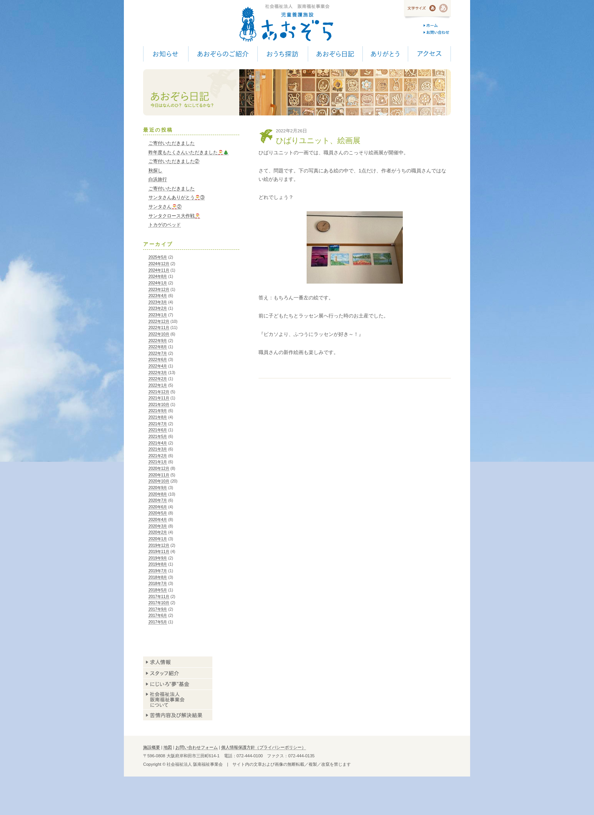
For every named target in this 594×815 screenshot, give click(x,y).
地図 (168, 747)
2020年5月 (157, 513)
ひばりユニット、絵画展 (318, 140)
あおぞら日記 (335, 54)
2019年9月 (157, 558)
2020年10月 (158, 481)
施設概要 (151, 747)
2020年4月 (157, 520)
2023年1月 (157, 315)
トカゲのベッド (164, 224)
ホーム (437, 25)
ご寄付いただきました (171, 143)
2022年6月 (157, 359)
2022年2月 (157, 379)
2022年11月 (158, 328)
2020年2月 (157, 532)
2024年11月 (158, 270)
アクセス (429, 54)
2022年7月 (157, 353)
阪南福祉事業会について (177, 699)
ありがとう (385, 54)
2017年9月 (157, 609)
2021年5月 (157, 436)
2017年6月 (157, 615)
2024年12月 (158, 264)
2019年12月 (158, 545)
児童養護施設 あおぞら (286, 23)
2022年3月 (157, 373)
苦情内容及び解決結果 (177, 714)
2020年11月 (158, 475)
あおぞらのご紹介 (222, 54)
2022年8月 (157, 347)
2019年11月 (158, 551)
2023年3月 (157, 302)
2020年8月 (157, 494)
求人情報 (177, 662)
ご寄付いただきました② (173, 161)
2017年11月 (158, 597)
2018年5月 (157, 590)
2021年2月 (157, 456)
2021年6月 (157, 430)
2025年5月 (157, 257)
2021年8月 (157, 417)
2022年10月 (158, 334)
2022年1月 (157, 385)
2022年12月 (158, 321)
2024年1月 (157, 283)
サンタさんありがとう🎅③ (176, 197)
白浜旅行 (157, 179)
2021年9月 (157, 411)
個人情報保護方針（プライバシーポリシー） (263, 747)
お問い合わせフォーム (196, 747)
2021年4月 (157, 443)
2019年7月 (157, 571)
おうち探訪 (282, 54)
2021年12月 (158, 392)
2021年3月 (157, 449)
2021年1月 (157, 462)
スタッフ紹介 (177, 673)
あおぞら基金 (177, 684)
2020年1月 (157, 539)
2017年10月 (158, 603)
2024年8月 (157, 276)
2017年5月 (157, 622)
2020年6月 (157, 507)
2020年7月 (157, 500)
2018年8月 (157, 577)
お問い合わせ (437, 32)
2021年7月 (157, 424)
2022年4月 (157, 366)
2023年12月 (158, 289)
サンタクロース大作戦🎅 (174, 216)
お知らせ (165, 54)
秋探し (155, 170)
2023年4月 (157, 296)
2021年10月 (158, 404)
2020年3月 (157, 526)
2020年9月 (157, 488)
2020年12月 (158, 468)
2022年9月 (157, 341)
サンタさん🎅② (165, 206)
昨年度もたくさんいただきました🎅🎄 (188, 152)
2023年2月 (157, 308)
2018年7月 (157, 583)
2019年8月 (157, 564)
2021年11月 (158, 398)
